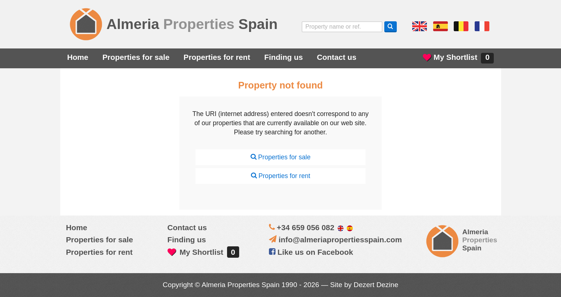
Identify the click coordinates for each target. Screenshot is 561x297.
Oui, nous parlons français (482, 26)
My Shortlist (458, 58)
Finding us (283, 57)
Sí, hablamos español (440, 26)
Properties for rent (217, 57)
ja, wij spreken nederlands (461, 26)
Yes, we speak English (419, 26)
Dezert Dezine (376, 285)
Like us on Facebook (311, 252)
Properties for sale (136, 57)
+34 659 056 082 (305, 227)
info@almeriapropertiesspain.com (340, 239)
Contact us (336, 57)
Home (78, 57)
